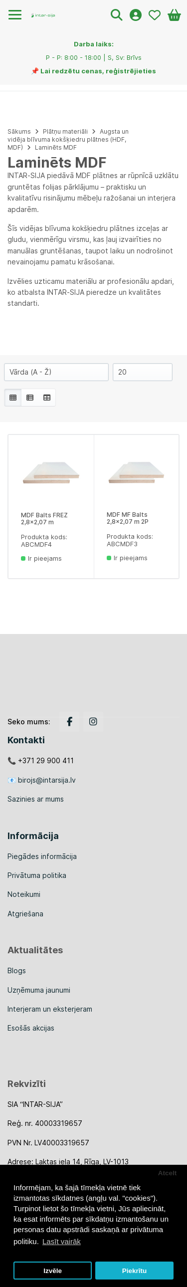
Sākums (19, 131)
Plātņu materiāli (65, 131)
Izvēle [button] (52, 1271)
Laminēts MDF (56, 147)
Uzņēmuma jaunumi (38, 990)
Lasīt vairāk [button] (61, 1241)
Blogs (16, 970)
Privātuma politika (36, 875)
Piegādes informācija (42, 856)
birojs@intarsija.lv (47, 780)
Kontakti (26, 740)
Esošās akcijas (30, 1028)
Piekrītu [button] (134, 1271)
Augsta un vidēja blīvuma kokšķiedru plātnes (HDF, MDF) (68, 139)
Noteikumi (23, 894)
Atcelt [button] (167, 1173)
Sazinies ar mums (35, 799)
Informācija (33, 836)
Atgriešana (25, 913)
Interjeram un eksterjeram (49, 1009)
